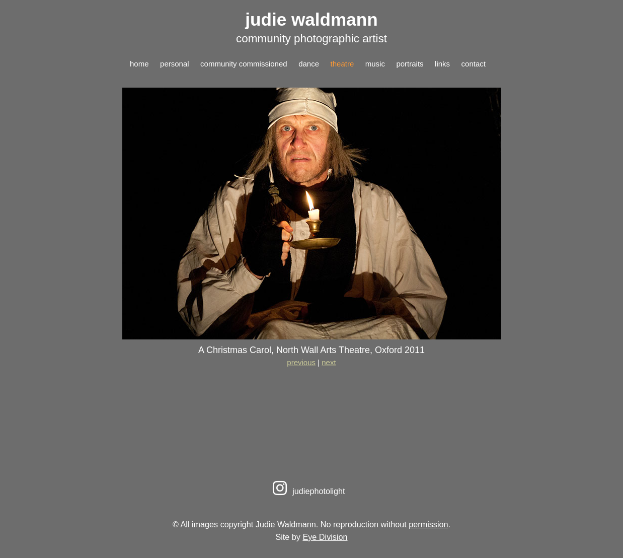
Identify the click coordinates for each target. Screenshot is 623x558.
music (375, 63)
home (139, 63)
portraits (409, 63)
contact (473, 63)
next (329, 362)
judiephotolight (307, 491)
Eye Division (324, 536)
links (442, 63)
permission (428, 524)
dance (308, 63)
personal (174, 63)
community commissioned (243, 63)
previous (301, 362)
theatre (342, 63)
